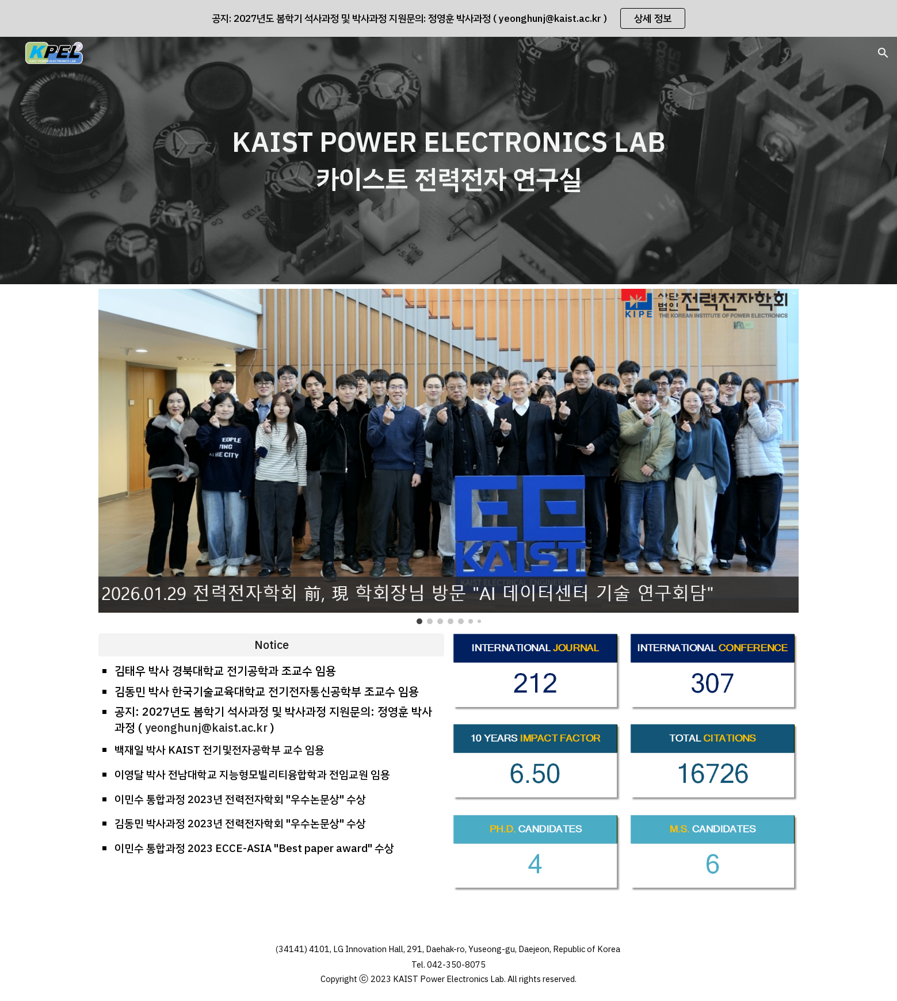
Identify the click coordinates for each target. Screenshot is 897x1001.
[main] (448, 161)
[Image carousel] (448, 456)
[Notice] (271, 645)
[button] (883, 53)
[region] (448, 18)
